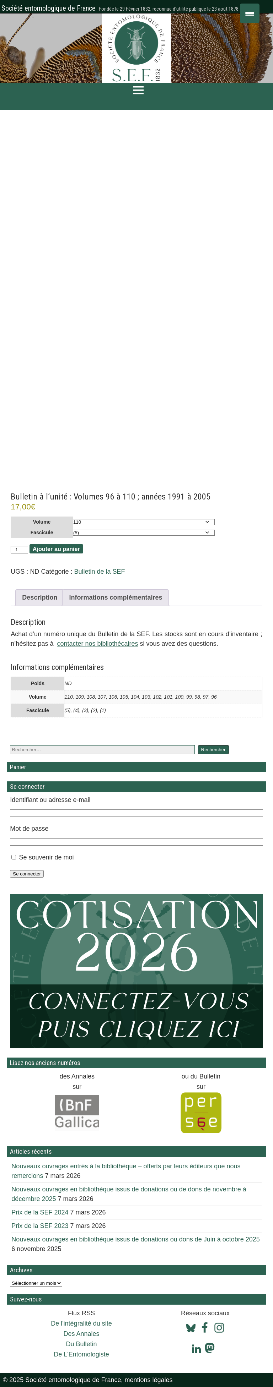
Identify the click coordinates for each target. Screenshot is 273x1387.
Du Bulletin (81, 1344)
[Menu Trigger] (249, 13)
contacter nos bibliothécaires (97, 643)
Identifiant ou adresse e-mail (50, 799)
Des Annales (81, 1333)
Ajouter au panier (56, 549)
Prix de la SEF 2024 (39, 1212)
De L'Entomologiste (81, 1354)
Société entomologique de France (48, 8)
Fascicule (42, 532)
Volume (42, 522)
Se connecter (27, 874)
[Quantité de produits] (19, 549)
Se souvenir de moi (46, 857)
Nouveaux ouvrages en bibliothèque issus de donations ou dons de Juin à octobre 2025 (135, 1239)
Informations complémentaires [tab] (115, 597)
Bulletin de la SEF (99, 571)
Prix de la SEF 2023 (39, 1225)
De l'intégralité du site (81, 1323)
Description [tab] (39, 597)
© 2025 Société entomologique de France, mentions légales (88, 1379)
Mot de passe (29, 828)
